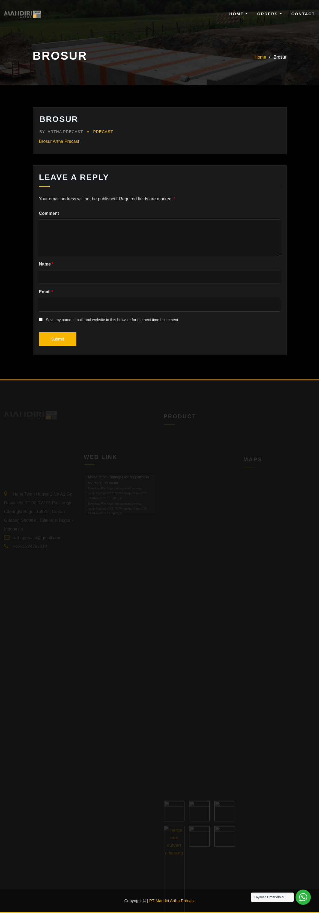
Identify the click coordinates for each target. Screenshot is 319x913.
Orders (269, 13)
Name (46, 264)
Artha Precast (61, 131)
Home (238, 13)
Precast (103, 131)
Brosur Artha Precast (59, 141)
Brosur (279, 57)
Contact (303, 13)
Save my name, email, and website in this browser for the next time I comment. (112, 320)
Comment (49, 213)
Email (46, 292)
